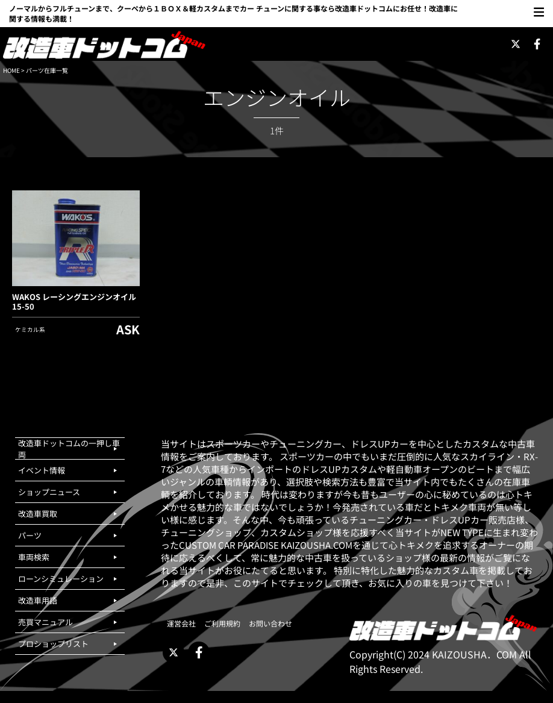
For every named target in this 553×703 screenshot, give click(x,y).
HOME (11, 70)
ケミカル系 (30, 329)
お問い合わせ (270, 623)
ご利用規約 (222, 623)
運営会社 (181, 623)
